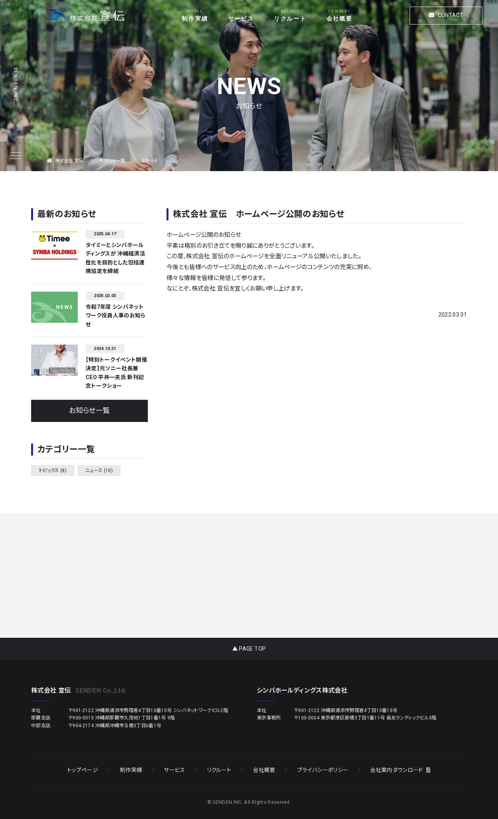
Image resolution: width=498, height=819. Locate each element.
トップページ (82, 770)
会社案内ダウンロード (400, 770)
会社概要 (339, 18)
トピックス (53, 470)
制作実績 (195, 18)
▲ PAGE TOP (249, 649)
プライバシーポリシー (322, 770)
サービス (241, 18)
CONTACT (446, 15)
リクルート (290, 18)
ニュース (99, 470)
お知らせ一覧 (89, 410)
